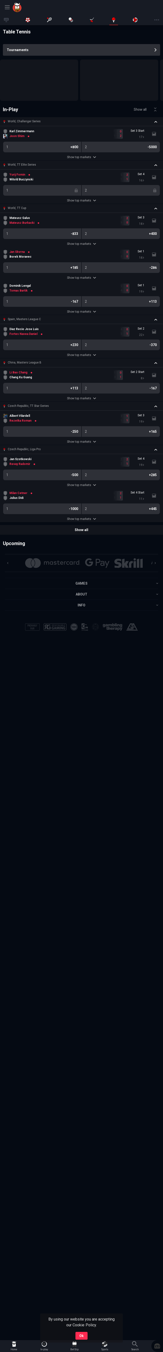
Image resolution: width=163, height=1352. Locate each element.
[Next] (155, 563)
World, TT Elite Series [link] (22, 164)
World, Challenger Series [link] (24, 121)
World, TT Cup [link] (17, 208)
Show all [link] (140, 109)
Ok (81, 1336)
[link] (29, 7)
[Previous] (8, 563)
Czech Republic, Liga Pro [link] (24, 449)
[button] (81, 121)
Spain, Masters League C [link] (24, 319)
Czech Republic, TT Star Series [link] (28, 406)
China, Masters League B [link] (24, 362)
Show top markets (81, 157)
